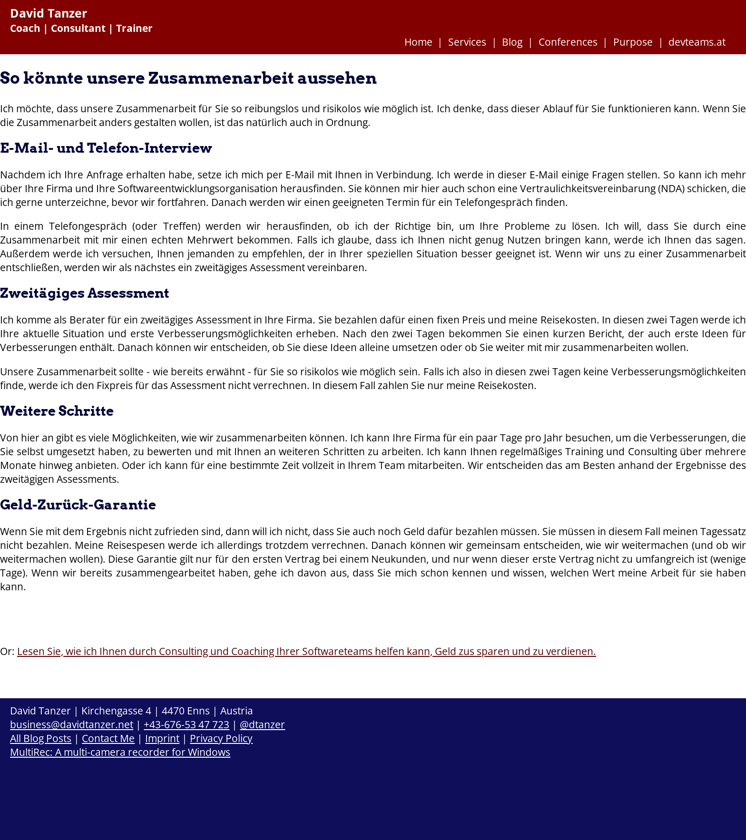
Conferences (568, 42)
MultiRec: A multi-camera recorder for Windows (120, 752)
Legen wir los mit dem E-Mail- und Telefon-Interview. (278, 615)
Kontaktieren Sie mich (77, 613)
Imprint (162, 738)
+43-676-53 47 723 (186, 724)
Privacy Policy (221, 738)
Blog (512, 42)
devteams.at (697, 42)
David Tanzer (48, 13)
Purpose (633, 42)
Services (467, 42)
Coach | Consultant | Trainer (81, 28)
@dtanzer (262, 724)
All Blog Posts (40, 738)
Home (418, 42)
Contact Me (108, 738)
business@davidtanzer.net (71, 724)
